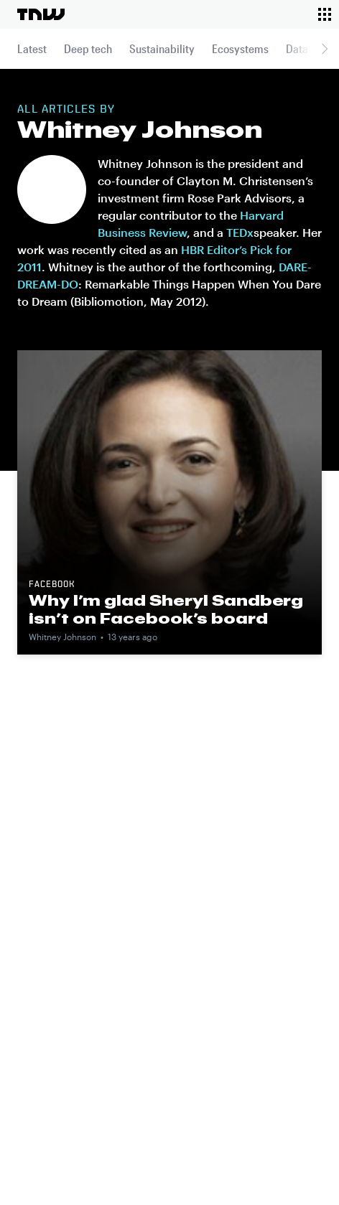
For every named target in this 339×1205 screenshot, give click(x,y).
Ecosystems (240, 48)
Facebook (52, 585)
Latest (32, 48)
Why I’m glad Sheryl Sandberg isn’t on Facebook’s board (166, 609)
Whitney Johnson (62, 637)
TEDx (240, 232)
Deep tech (88, 48)
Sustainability (162, 48)
